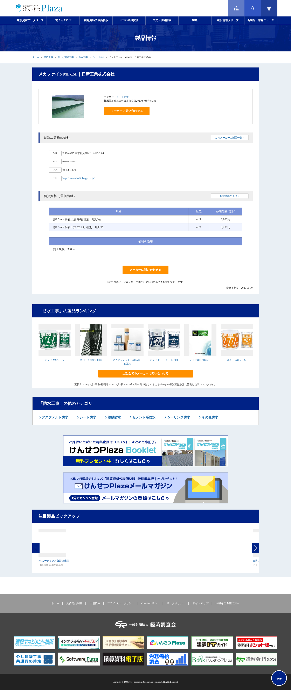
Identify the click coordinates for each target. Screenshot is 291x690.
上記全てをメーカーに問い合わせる (146, 373)
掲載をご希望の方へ (228, 603)
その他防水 (209, 417)
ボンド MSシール (54, 360)
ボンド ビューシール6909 (164, 360)
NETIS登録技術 (129, 20)
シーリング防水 (178, 417)
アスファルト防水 (54, 417)
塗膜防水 (114, 417)
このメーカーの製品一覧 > (229, 137)
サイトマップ (201, 603)
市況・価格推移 (162, 20)
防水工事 (83, 57)
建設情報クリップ (227, 20)
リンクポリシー (176, 603)
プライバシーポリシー (120, 603)
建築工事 (48, 57)
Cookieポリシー (150, 603)
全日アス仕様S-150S (91, 360)
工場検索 (95, 603)
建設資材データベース (30, 20)
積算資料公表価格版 (96, 20)
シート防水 (98, 57)
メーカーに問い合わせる (127, 111)
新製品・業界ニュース (260, 20)
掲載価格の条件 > (229, 196)
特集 (195, 20)
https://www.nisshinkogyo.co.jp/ (78, 178)
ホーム (35, 57)
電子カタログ (63, 20)
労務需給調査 (74, 603)
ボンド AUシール (236, 360)
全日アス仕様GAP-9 (200, 360)
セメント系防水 (143, 417)
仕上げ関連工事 (66, 57)
